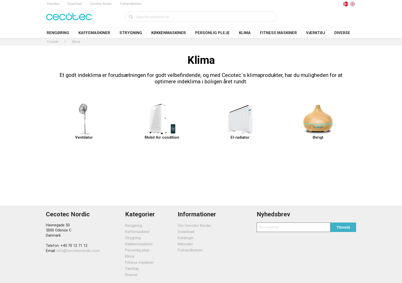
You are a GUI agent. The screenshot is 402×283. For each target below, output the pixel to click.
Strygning (130, 33)
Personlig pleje (212, 33)
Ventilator (84, 137)
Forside (52, 42)
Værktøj (315, 33)
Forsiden (53, 4)
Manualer (185, 244)
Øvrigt (318, 137)
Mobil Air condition (162, 137)
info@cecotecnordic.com (78, 250)
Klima (245, 33)
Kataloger (186, 238)
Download (75, 4)
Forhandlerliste (131, 4)
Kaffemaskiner (94, 33)
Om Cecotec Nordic (194, 225)
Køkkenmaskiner (168, 33)
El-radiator (239, 137)
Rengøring (58, 33)
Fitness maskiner (278, 33)
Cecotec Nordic (101, 4)
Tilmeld (343, 227)
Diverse (342, 33)
